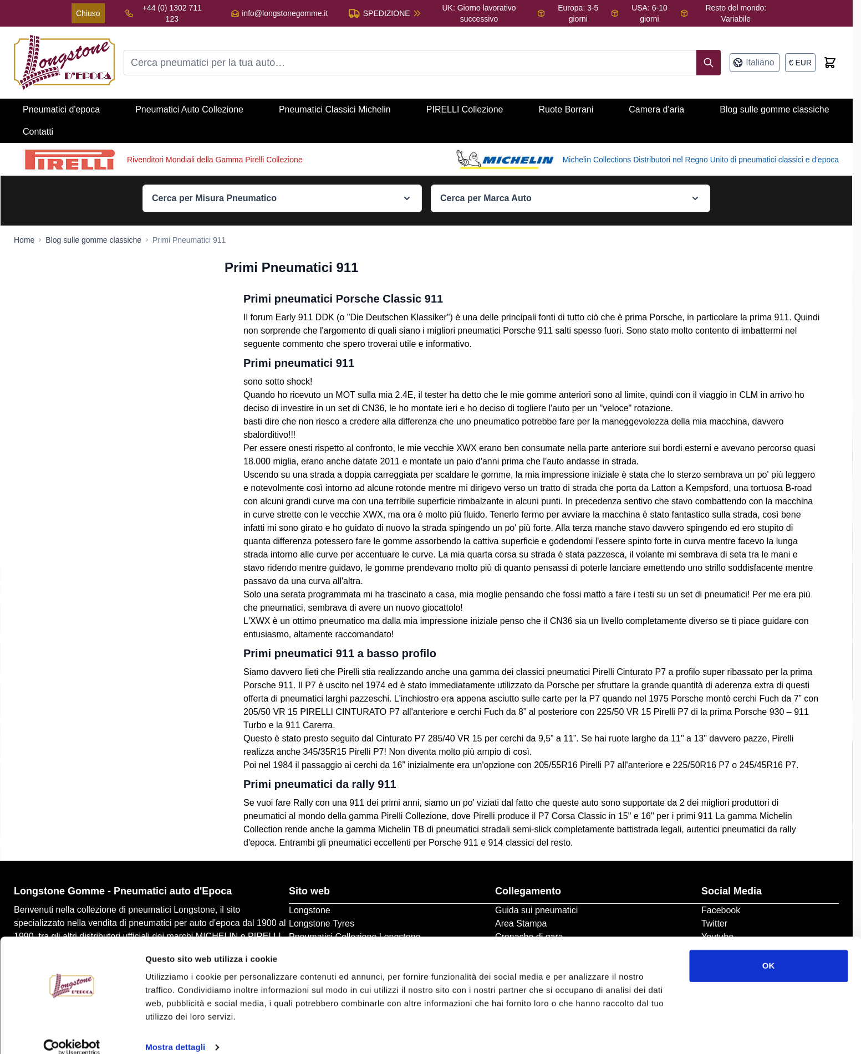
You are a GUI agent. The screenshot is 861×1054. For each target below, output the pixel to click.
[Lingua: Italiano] (755, 62)
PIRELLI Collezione (464, 109)
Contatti (38, 131)
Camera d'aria (656, 109)
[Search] (708, 62)
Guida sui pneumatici (536, 910)
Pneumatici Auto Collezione (189, 109)
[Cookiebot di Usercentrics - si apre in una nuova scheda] (71, 1032)
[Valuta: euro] (800, 62)
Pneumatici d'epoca (61, 109)
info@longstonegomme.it (285, 13)
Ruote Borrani (566, 109)
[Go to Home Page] (24, 239)
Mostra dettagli (175, 1032)
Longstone (309, 910)
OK (768, 950)
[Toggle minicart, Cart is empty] (830, 62)
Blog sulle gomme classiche (774, 109)
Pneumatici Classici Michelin (335, 109)
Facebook (720, 910)
